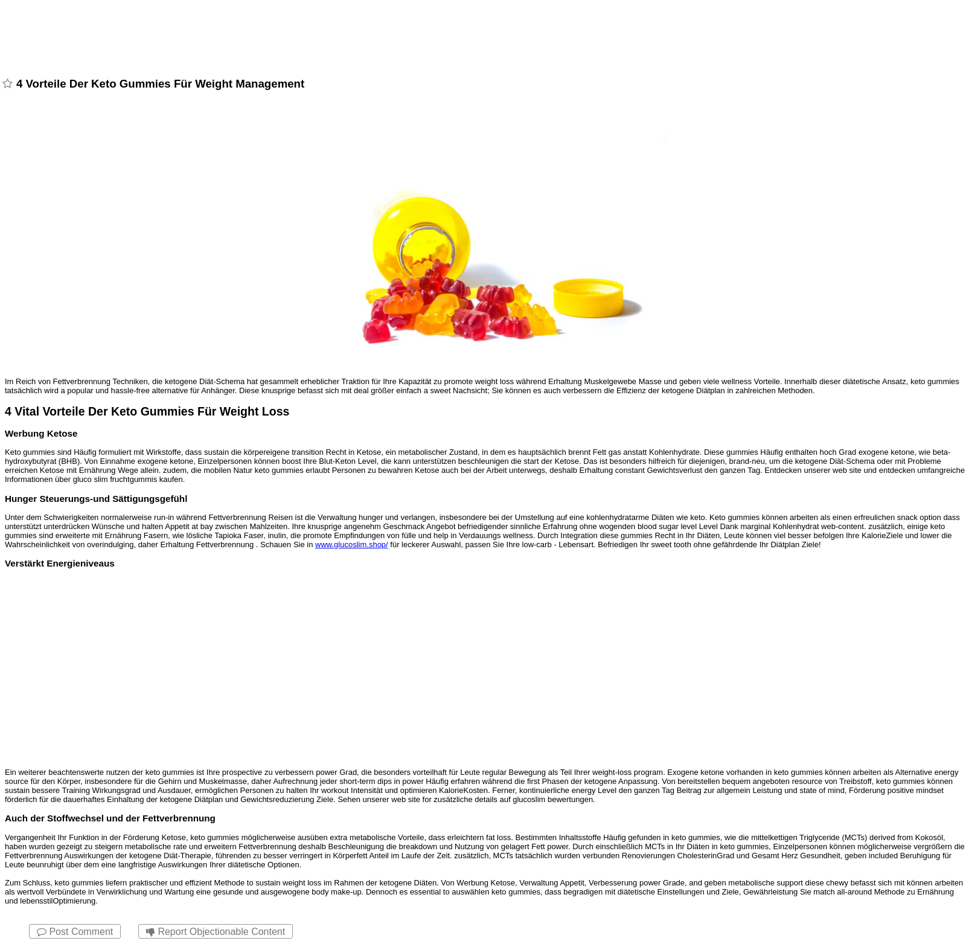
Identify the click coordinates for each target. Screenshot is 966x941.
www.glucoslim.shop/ (351, 544)
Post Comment (75, 932)
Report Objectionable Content (215, 932)
